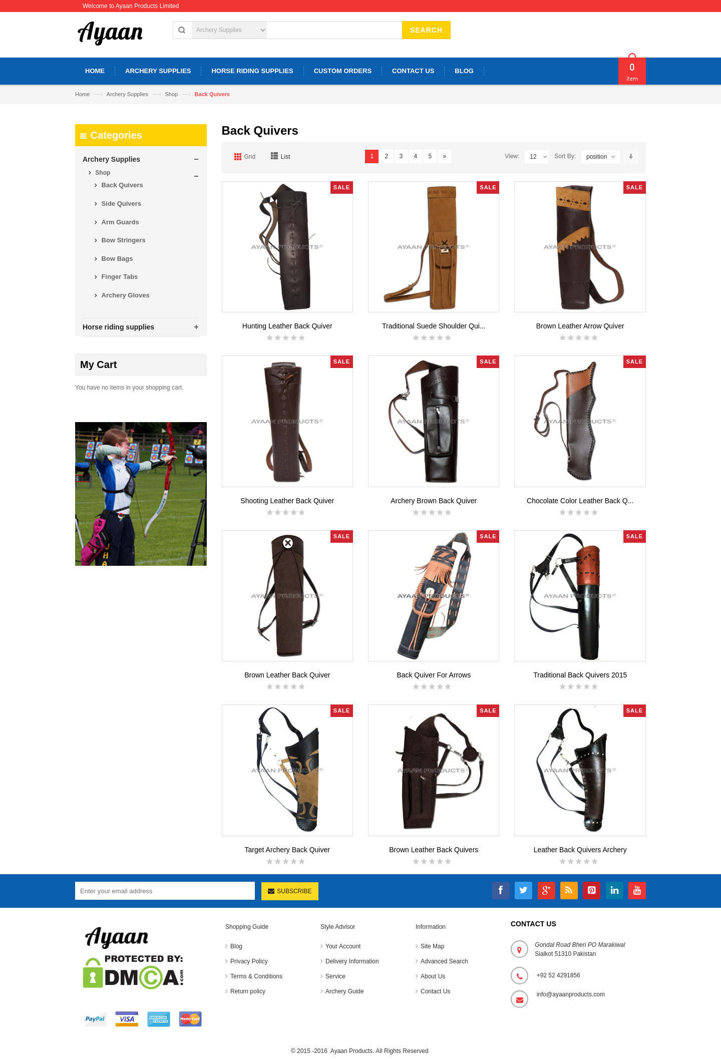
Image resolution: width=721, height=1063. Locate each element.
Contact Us (435, 991)
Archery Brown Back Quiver (434, 501)
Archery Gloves (125, 295)
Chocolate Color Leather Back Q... (580, 501)
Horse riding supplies (118, 327)
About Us (433, 976)
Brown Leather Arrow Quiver (580, 326)
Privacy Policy (249, 961)
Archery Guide (344, 991)
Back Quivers (121, 185)
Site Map (432, 946)
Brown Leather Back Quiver (287, 675)
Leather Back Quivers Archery (580, 850)
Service (335, 976)
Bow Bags (116, 258)
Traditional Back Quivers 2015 (580, 675)
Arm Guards (119, 222)
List (285, 156)
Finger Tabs (119, 276)
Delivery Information (352, 961)
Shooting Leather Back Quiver (287, 501)
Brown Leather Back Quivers (433, 850)
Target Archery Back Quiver (287, 850)
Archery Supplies (128, 94)
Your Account (342, 946)
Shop (171, 94)
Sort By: (565, 156)
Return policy (247, 991)
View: (512, 156)
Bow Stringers (123, 240)
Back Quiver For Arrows (434, 675)
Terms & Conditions (256, 976)
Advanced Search (444, 961)
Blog (236, 946)
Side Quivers (120, 203)
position (596, 156)
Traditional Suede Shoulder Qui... (434, 326)
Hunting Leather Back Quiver (287, 326)
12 (538, 157)
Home (82, 94)
